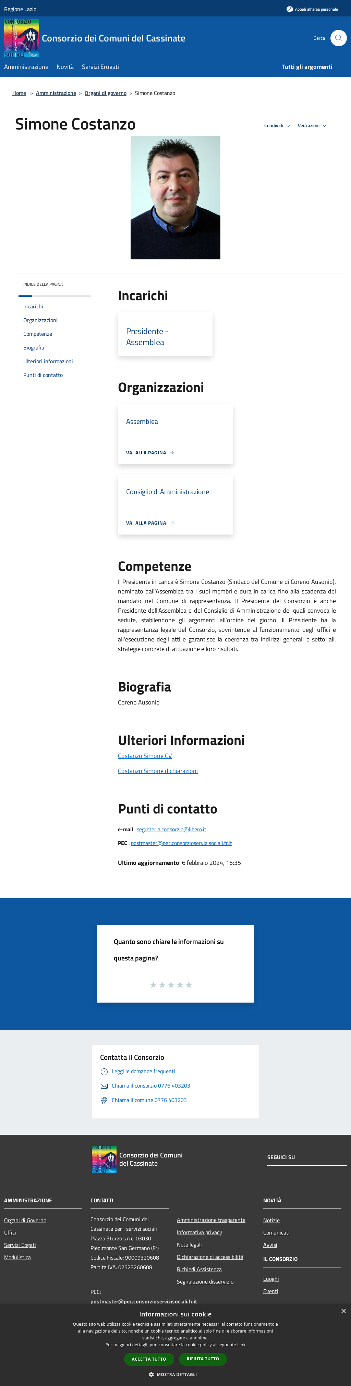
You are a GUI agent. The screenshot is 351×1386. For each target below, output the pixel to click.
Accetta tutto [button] (149, 1359)
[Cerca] (338, 38)
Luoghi (271, 1279)
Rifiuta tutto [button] (203, 1359)
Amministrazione (56, 93)
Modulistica (17, 1257)
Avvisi (270, 1245)
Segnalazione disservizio (205, 1281)
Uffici (10, 1232)
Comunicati (276, 1232)
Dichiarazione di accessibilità (210, 1257)
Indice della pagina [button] (43, 284)
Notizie (271, 1220)
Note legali (189, 1244)
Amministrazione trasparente (211, 1220)
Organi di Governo (25, 1220)
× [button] (343, 1311)
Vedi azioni (313, 126)
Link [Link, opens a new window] (241, 1345)
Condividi (278, 126)
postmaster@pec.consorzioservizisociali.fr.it (181, 843)
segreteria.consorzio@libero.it (171, 829)
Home (19, 93)
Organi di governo (105, 93)
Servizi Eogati (20, 1245)
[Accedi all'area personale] (312, 9)
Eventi (270, 1291)
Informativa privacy (199, 1232)
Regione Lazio (20, 9)
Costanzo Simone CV (145, 755)
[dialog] (175, 1345)
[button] (175, 1374)
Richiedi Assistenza (199, 1269)
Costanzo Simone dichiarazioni (158, 770)
